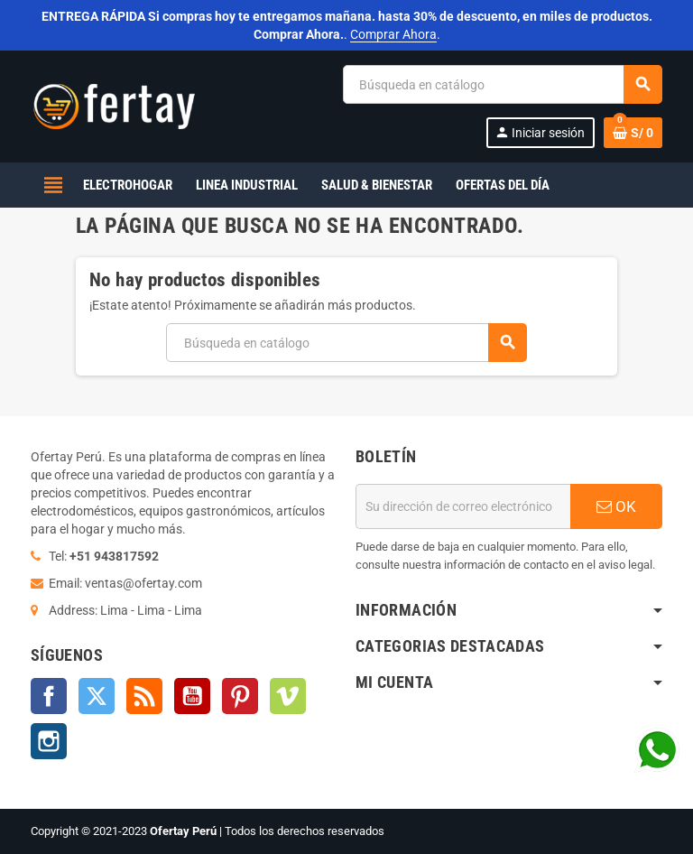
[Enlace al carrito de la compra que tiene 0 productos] (633, 132)
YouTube (192, 696)
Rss (144, 696)
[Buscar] (502, 84)
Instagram (49, 741)
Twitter (97, 696)
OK (616, 506)
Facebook (49, 696)
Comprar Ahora (393, 34)
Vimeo (288, 696)
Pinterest (240, 696)
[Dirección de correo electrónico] (463, 506)
